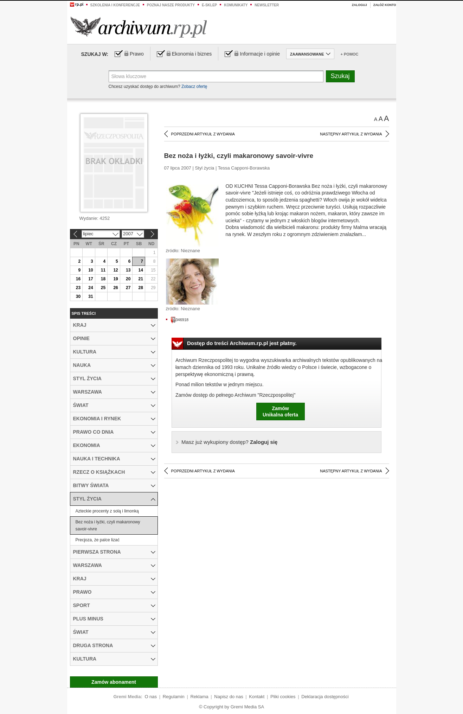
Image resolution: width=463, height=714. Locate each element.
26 (115, 287)
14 (141, 270)
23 (78, 287)
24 (90, 287)
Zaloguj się (229, 442)
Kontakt (256, 696)
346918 (180, 320)
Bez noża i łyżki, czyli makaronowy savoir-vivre (108, 525)
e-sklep (209, 5)
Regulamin (174, 696)
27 (128, 287)
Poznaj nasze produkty (171, 5)
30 (78, 296)
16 (78, 278)
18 (103, 278)
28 (141, 287)
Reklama (199, 696)
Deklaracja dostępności (324, 696)
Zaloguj (359, 5)
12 (115, 270)
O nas (150, 696)
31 (90, 296)
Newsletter (267, 5)
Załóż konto (384, 5)
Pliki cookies (283, 696)
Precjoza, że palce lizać (98, 539)
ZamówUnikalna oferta (280, 411)
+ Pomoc (350, 54)
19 (115, 278)
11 (103, 270)
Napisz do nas (228, 696)
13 (128, 270)
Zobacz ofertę (194, 86)
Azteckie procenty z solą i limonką (107, 511)
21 (141, 278)
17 (90, 278)
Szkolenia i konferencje (115, 5)
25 (103, 287)
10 (90, 270)
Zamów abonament (113, 682)
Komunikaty (235, 5)
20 (128, 278)
